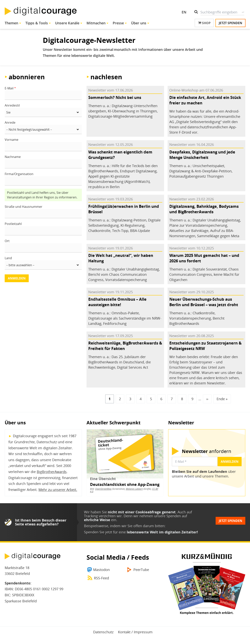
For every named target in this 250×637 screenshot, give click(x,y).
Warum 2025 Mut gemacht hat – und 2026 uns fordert (204, 258)
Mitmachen (96, 23)
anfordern (206, 451)
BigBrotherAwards (52, 471)
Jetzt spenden (230, 23)
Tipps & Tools (36, 23)
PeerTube (141, 569)
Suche (242, 12)
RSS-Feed (101, 578)
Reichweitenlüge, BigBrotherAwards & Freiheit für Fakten (125, 345)
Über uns (138, 23)
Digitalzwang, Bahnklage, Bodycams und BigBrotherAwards (204, 209)
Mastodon (101, 569)
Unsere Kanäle (67, 23)
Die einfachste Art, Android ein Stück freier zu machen (205, 100)
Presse (118, 23)
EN (184, 12)
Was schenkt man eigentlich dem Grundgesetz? (120, 154)
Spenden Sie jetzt (98, 532)
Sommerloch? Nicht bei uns (114, 97)
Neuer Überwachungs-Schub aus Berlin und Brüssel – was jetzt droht (203, 302)
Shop (204, 23)
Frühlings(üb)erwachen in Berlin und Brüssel (123, 209)
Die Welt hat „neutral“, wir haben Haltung (120, 258)
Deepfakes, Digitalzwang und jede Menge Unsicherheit (202, 154)
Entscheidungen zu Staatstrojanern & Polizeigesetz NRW (205, 345)
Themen (11, 23)
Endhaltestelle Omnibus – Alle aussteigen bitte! (117, 302)
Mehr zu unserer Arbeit (57, 489)
